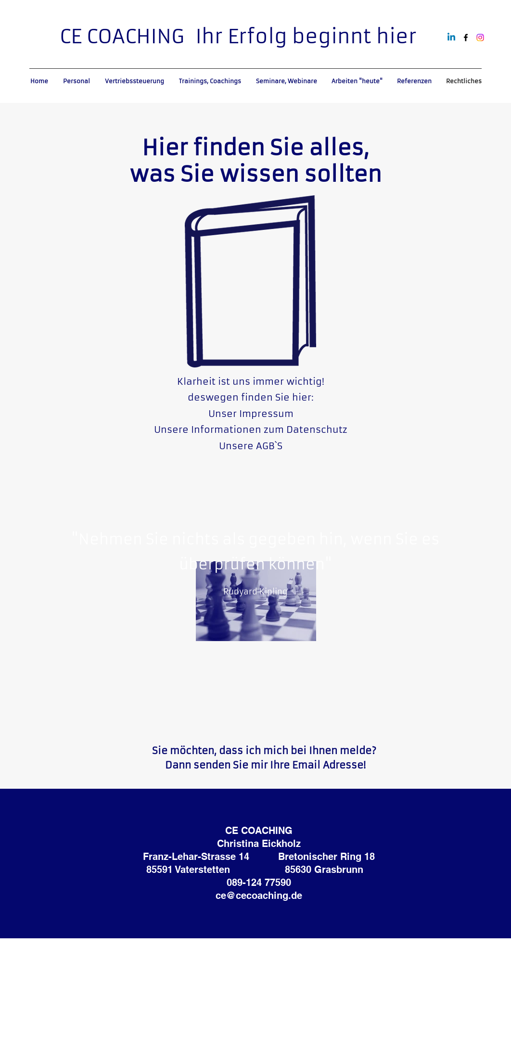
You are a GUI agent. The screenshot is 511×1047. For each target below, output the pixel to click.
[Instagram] (480, 37)
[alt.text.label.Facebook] (466, 37)
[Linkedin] (451, 37)
